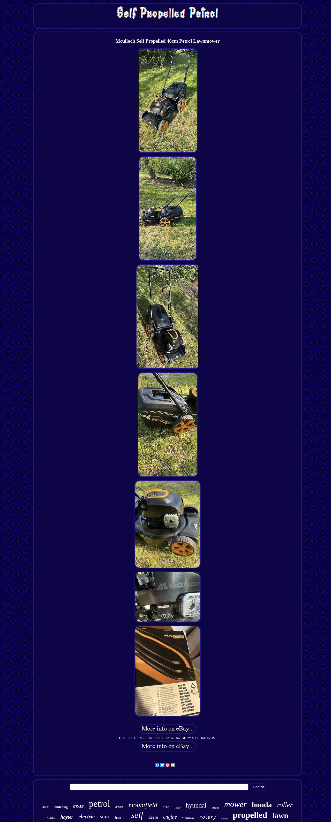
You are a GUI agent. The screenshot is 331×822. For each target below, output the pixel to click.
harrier (120, 817)
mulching (61, 807)
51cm (224, 818)
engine (170, 817)
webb (165, 807)
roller (285, 805)
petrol (99, 804)
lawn (280, 815)
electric (86, 816)
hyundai (196, 805)
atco (119, 807)
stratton (188, 818)
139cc (177, 807)
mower (235, 804)
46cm (45, 807)
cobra (51, 818)
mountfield (143, 805)
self (137, 815)
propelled (250, 815)
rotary (207, 817)
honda (262, 805)
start (105, 816)
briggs (215, 807)
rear (78, 805)
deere (153, 817)
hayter (67, 817)
